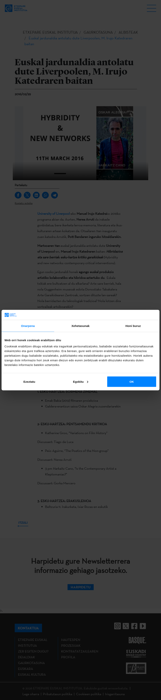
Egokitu (80, 381)
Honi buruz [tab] (133, 326)
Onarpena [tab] (28, 326)
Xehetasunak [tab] (80, 326)
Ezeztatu (29, 381)
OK (131, 381)
